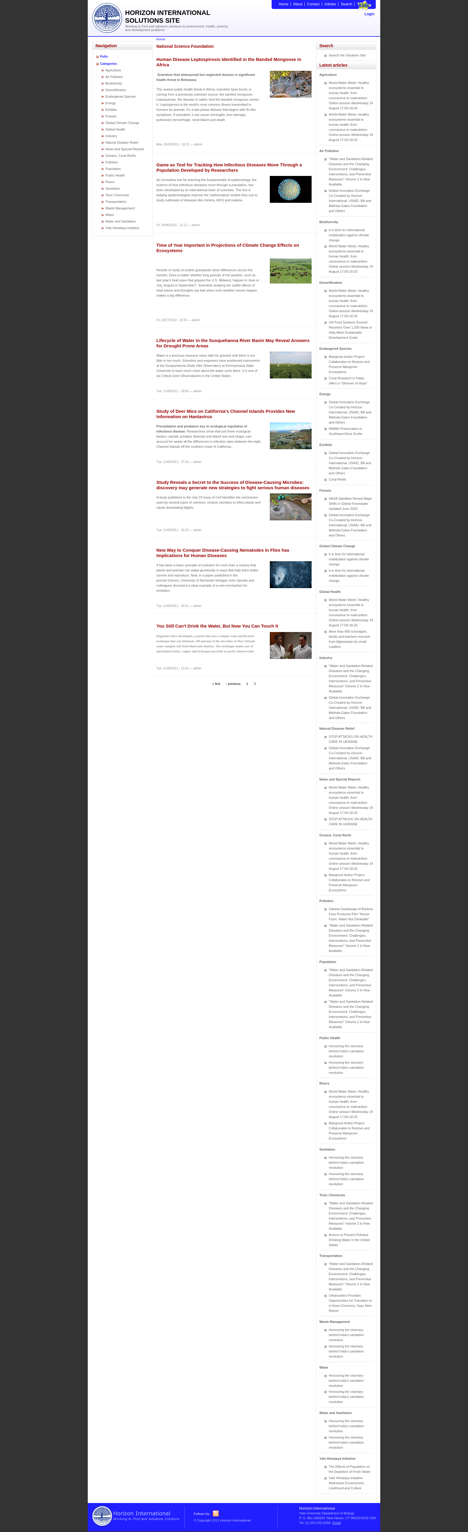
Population (113, 169)
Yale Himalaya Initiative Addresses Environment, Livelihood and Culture (347, 1483)
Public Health (115, 175)
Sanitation (112, 188)
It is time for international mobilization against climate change (349, 235)
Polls (104, 56)
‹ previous (233, 683)
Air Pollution (114, 77)
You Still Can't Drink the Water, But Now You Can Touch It (217, 625)
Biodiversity (113, 83)
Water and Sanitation (120, 221)
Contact (313, 4)
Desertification (115, 90)
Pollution (111, 162)
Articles (330, 4)
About (297, 4)
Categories (108, 63)
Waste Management (120, 208)
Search (346, 4)
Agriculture (113, 70)
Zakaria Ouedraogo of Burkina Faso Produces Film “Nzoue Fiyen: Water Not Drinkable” (351, 914)
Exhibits (111, 109)
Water (109, 215)
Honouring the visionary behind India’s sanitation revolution (346, 1051)
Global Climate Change (122, 123)
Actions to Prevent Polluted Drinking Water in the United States (349, 1240)
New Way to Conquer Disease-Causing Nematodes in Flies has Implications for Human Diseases (222, 553)
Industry (111, 136)
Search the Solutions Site (347, 55)
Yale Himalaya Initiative (122, 228)
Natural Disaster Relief (121, 142)
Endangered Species (120, 96)
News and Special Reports (124, 149)
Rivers (110, 182)
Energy (110, 103)
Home (283, 4)
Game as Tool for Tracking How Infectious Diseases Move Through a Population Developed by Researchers (229, 167)
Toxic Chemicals (117, 195)
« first (216, 683)
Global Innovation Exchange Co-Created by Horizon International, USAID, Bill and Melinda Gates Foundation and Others (350, 201)
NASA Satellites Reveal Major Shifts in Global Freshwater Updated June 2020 (350, 503)
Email (336, 1523)
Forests (110, 116)
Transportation (116, 201)
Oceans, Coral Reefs (120, 155)
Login (369, 14)
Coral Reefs (337, 479)
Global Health (115, 129)
